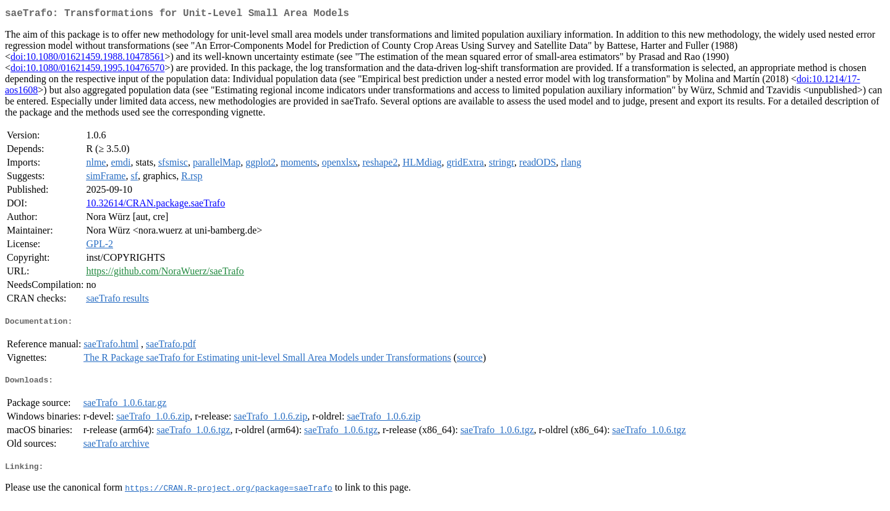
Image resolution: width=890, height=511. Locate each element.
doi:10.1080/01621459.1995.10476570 (87, 70)
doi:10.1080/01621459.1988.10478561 (87, 59)
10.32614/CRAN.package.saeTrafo (155, 205)
